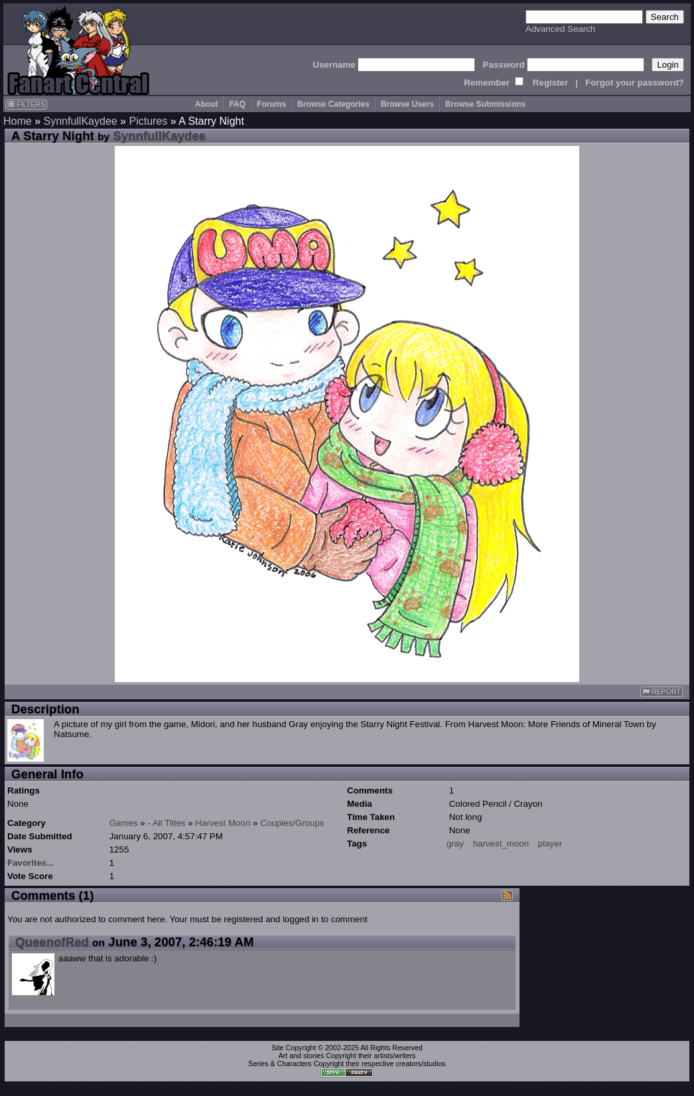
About (206, 104)
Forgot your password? (634, 83)
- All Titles (167, 823)
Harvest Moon (222, 823)
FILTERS (26, 104)
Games (123, 823)
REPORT (661, 691)
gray (455, 844)
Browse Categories (333, 104)
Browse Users (407, 104)
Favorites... (30, 863)
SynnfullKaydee (80, 121)
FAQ (237, 104)
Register (550, 83)
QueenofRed (52, 942)
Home (17, 121)
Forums (271, 104)
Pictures (148, 121)
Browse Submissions (485, 104)
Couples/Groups (292, 823)
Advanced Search (560, 29)
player (550, 844)
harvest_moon (501, 844)
